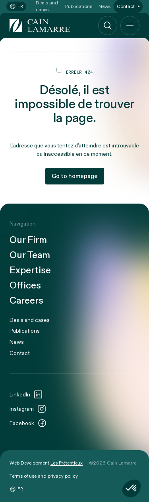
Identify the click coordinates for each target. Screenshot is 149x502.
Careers (26, 301)
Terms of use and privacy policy (44, 476)
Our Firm (28, 240)
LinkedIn (26, 394)
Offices (25, 286)
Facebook (28, 423)
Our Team (30, 255)
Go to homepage (75, 176)
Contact (20, 353)
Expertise (30, 270)
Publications (25, 331)
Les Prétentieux (66, 463)
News (17, 342)
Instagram (28, 409)
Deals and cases (30, 320)
